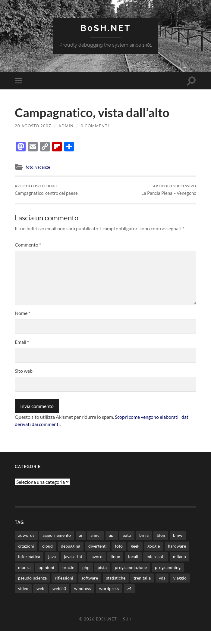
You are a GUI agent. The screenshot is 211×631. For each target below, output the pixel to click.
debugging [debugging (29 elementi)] (70, 546)
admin (66, 125)
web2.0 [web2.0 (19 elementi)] (59, 588)
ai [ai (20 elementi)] (80, 535)
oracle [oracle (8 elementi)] (68, 567)
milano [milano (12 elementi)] (179, 556)
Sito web (24, 371)
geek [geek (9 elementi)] (135, 546)
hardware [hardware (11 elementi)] (177, 546)
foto (29, 167)
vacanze (42, 167)
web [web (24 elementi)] (40, 588)
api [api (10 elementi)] (112, 535)
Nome (22, 313)
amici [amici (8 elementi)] (95, 535)
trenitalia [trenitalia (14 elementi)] (142, 577)
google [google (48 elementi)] (153, 546)
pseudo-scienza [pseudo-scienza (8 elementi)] (32, 577)
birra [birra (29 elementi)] (144, 535)
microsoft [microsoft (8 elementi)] (155, 556)
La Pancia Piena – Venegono (168, 190)
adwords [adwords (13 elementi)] (26, 535)
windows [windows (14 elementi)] (82, 588)
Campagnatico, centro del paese (46, 190)
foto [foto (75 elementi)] (119, 546)
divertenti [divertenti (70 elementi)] (97, 546)
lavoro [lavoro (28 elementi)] (96, 556)
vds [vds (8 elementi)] (162, 577)
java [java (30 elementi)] (52, 556)
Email (22, 342)
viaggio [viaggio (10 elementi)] (180, 577)
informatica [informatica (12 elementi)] (29, 556)
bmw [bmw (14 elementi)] (177, 535)
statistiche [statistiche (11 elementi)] (115, 577)
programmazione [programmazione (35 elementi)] (131, 567)
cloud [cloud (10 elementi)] (47, 546)
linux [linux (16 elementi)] (115, 556)
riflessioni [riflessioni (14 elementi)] (64, 577)
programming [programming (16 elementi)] (168, 567)
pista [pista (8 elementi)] (102, 567)
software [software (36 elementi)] (89, 577)
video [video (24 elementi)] (23, 588)
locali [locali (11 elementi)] (133, 556)
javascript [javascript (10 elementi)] (73, 556)
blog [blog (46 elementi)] (161, 535)
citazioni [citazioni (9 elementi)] (26, 546)
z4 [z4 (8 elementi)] (129, 588)
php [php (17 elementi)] (86, 567)
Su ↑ (127, 619)
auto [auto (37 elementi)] (127, 535)
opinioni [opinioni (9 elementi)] (46, 567)
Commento (28, 244)
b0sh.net (105, 28)
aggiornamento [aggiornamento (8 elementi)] (57, 535)
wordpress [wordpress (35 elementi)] (109, 588)
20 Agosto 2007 (33, 125)
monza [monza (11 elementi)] (24, 567)
